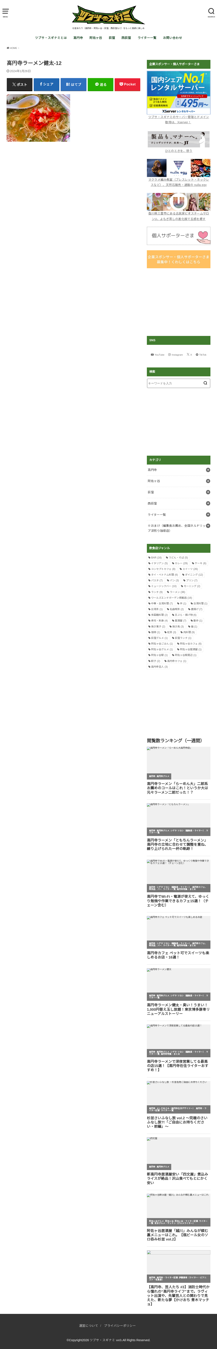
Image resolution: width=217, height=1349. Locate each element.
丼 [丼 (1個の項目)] (183, 603)
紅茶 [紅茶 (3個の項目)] (171, 632)
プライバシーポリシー (120, 1325)
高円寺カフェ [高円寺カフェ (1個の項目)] (176, 661)
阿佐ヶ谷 (95, 38)
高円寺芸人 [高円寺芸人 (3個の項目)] (159, 666)
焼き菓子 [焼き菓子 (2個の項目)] (158, 626)
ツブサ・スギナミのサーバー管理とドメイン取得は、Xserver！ (178, 117)
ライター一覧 (147, 38)
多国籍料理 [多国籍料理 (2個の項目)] (159, 614)
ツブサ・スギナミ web (106, 1340)
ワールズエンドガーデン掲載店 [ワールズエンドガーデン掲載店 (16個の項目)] (171, 597)
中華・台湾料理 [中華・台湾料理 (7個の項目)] (162, 603)
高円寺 (78, 38)
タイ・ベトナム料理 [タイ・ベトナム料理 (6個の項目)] (164, 574)
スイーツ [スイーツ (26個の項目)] (190, 569)
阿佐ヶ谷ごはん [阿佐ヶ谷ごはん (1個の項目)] (162, 643)
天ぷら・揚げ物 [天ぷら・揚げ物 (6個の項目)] (185, 614)
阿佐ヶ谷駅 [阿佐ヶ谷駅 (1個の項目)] (159, 655)
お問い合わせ (172, 38)
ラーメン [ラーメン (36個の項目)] (177, 592)
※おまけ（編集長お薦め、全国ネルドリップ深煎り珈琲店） (177, 528)
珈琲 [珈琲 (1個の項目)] (155, 632)
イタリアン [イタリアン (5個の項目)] (159, 563)
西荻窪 (126, 38)
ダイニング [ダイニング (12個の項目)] (194, 574)
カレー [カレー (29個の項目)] (181, 563)
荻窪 (112, 38)
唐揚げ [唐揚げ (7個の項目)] (196, 609)
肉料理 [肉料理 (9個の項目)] (189, 632)
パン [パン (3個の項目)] (174, 580)
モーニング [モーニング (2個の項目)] (192, 586)
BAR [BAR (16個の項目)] (156, 557)
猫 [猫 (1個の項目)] (194, 626)
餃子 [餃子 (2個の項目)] (155, 661)
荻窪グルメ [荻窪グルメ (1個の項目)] (159, 638)
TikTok (202, 354)
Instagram (177, 354)
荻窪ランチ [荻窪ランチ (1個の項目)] (183, 638)
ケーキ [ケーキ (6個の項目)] (200, 563)
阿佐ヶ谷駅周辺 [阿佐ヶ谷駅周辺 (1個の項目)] (185, 655)
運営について (88, 1325)
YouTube (159, 354)
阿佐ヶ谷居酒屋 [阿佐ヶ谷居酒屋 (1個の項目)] (191, 649)
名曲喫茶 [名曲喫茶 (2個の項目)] (177, 609)
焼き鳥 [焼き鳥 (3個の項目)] (178, 626)
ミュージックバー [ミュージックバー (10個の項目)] (164, 586)
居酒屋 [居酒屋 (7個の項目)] (180, 620)
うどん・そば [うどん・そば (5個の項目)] (178, 557)
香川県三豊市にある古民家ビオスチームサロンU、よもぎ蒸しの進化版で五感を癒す (178, 213)
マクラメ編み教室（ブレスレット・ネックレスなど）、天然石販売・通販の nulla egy (178, 180)
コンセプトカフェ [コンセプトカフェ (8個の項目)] (163, 569)
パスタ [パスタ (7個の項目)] (157, 580)
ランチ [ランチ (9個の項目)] (157, 592)
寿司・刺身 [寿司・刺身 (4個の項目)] (159, 620)
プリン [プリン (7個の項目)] (192, 580)
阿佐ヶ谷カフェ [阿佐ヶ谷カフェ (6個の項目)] (191, 643)
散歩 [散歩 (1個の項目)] (197, 620)
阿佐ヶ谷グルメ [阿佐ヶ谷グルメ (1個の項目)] (162, 649)
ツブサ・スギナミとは (51, 38)
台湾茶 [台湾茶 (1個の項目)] (157, 609)
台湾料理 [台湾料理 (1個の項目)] (200, 603)
